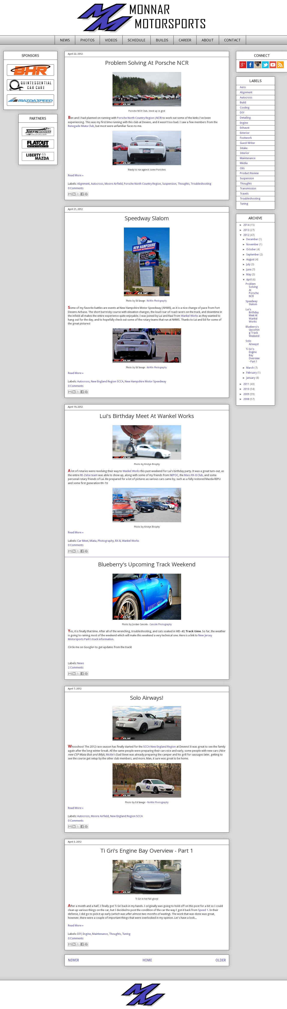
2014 (246, 224)
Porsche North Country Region (142, 183)
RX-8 (118, 540)
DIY (79, 933)
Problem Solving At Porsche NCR (147, 62)
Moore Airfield (114, 183)
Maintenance (100, 933)
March (250, 367)
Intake (244, 148)
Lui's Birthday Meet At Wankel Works (146, 416)
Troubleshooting (201, 183)
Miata (93, 540)
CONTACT (232, 40)
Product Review (249, 173)
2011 (246, 384)
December (252, 239)
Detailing (245, 117)
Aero (243, 87)
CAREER (185, 40)
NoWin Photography (157, 301)
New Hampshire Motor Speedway (145, 381)
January (251, 377)
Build (243, 102)
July (248, 264)
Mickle (110, 754)
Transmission (248, 188)
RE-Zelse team (89, 475)
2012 (246, 235)
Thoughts (183, 183)
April (249, 279)
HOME (147, 960)
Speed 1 (203, 910)
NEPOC (174, 475)
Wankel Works (189, 315)
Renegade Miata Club (81, 126)
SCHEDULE (136, 40)
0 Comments (75, 188)
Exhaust (244, 127)
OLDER (221, 960)
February (251, 372)
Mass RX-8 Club (193, 475)
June (249, 269)
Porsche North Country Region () (139, 117)
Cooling (244, 107)
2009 (246, 394)
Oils (242, 168)
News (80, 663)
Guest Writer (247, 143)
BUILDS (162, 40)
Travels (244, 193)
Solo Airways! (146, 697)
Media (244, 163)
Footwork (246, 137)
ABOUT (208, 40)
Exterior (244, 132)
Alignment (83, 183)
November (252, 244)
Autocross (97, 183)
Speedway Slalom (147, 218)
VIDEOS (111, 40)
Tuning (126, 933)
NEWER (73, 960)
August (250, 259)
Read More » (75, 175)
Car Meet (82, 540)
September (253, 254)
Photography (106, 540)
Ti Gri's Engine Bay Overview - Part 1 (146, 850)
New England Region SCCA (107, 381)
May (249, 274)
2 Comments (75, 667)
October (251, 249)
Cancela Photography (161, 624)
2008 (246, 399)
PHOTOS (87, 40)
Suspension (169, 183)
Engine (87, 933)
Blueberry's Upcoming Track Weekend (146, 564)
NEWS (65, 40)
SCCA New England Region (159, 746)
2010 (246, 389)
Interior (244, 153)
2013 (246, 230)
